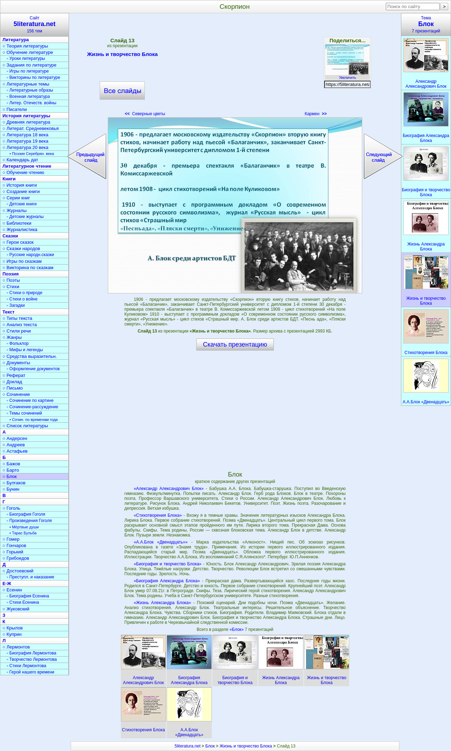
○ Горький (12, 551)
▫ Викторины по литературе (33, 77)
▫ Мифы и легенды (25, 349)
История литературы (26, 115)
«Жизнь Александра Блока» (162, 602)
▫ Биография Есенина (28, 596)
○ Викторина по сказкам (27, 267)
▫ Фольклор (18, 343)
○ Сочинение (16, 394)
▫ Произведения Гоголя (29, 520)
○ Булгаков (13, 482)
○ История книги (19, 185)
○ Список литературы (25, 425)
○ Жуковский (15, 609)
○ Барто (10, 470)
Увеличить (347, 76)
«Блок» (237, 629)
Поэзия (10, 274)
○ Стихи (10, 286)
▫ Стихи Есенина (23, 602)
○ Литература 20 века (25, 147)
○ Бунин (10, 489)
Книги (9, 178)
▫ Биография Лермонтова (31, 653)
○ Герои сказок (18, 242)
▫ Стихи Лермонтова (26, 665)
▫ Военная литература (28, 96)
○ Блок (9, 476)
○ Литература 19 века (25, 141)
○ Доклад (12, 381)
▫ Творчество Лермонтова (32, 659)
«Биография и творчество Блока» (168, 563)
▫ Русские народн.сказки (30, 254)
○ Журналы (14, 210)
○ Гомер (10, 539)
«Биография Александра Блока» (167, 580)
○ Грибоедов (15, 558)
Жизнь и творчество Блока (122, 55)
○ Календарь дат (20, 159)
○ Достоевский (17, 570)
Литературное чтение (26, 166)
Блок (210, 746)
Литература (15, 39)
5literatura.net (187, 746)
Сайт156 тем (34, 24)
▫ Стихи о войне (22, 299)
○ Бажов (11, 463)
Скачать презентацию (235, 344)
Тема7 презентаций (426, 24)
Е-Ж (6, 583)
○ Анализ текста (19, 324)
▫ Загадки (16, 305)
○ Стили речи (16, 331)
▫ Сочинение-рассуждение (32, 406)
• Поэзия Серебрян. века (32, 153)
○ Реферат (13, 375)
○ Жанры (12, 337)
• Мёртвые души (24, 527)
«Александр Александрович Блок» (169, 488)
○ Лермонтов (16, 647)
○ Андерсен (14, 438)
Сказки (10, 235)
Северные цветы (145, 113)
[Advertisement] (235, 67)
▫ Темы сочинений (24, 413)
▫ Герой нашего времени (30, 672)
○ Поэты (11, 280)
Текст (8, 312)
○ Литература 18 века (25, 134)
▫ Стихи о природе (24, 292)
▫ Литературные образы (30, 90)
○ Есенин (12, 589)
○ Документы (16, 362)
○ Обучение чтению (23, 172)
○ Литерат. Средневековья (30, 128)
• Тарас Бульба (23, 533)
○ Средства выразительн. (29, 356)
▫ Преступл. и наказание (30, 577)
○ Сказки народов (21, 248)
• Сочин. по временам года (34, 419)
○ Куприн (11, 634)
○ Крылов (12, 628)
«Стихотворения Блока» (158, 515)
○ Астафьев (14, 451)
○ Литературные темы (25, 84)
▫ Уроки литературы (26, 58)
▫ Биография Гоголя (26, 514)
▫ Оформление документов (33, 368)
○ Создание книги (21, 191)
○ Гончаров (14, 545)
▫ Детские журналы (25, 216)
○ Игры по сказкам (22, 261)
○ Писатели (14, 109)
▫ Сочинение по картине (30, 400)
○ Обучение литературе (27, 52)
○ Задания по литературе (29, 65)
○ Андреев (13, 444)
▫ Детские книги (22, 203)
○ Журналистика (19, 229)
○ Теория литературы (25, 46)
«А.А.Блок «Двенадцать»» (161, 542)
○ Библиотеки (16, 223)
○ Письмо (12, 388)
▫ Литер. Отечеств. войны (31, 102)
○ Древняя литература (26, 122)
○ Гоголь (11, 508)
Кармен (316, 113)
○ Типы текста (17, 318)
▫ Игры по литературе (28, 71)
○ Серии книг (16, 197)
